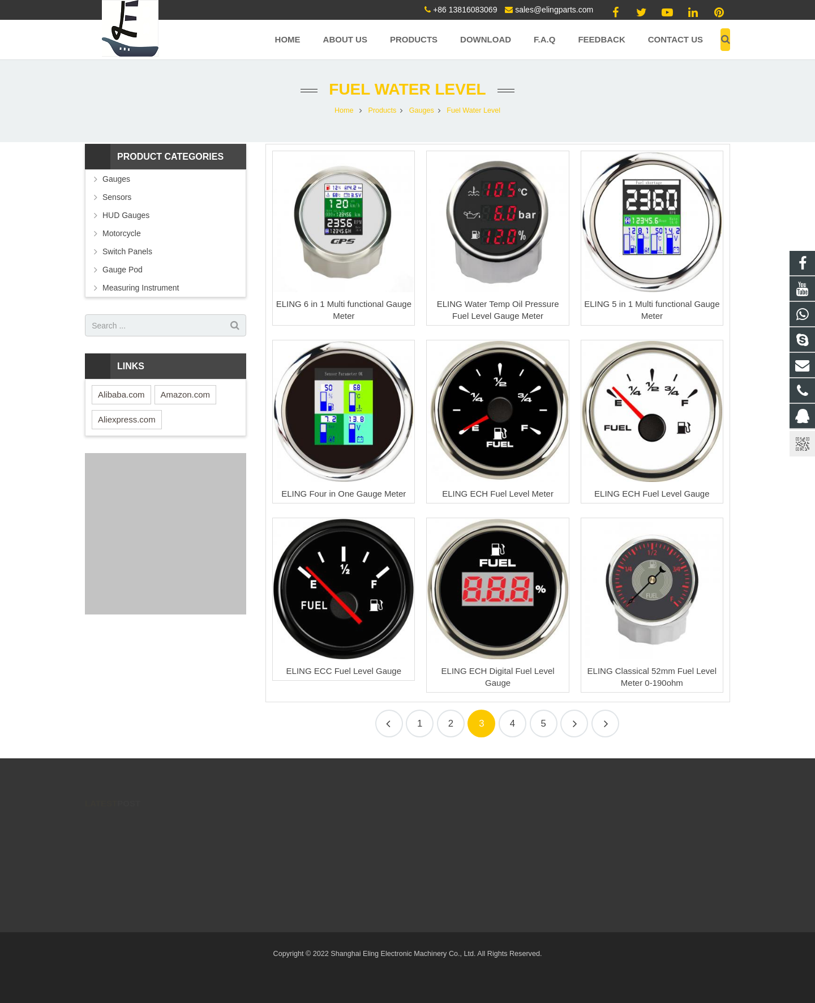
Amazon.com (186, 394)
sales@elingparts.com (554, 9)
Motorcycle (121, 233)
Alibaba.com (121, 394)
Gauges (116, 178)
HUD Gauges (125, 215)
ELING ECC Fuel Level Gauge (343, 671)
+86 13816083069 (465, 9)
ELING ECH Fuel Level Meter (498, 493)
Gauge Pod (122, 269)
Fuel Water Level (407, 89)
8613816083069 (341, 893)
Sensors (116, 197)
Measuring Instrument (140, 287)
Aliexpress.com (127, 419)
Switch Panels (127, 251)
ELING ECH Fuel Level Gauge (651, 493)
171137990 (335, 827)
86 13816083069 (343, 843)
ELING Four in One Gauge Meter (343, 493)
